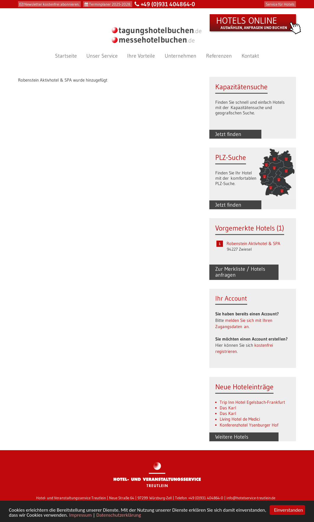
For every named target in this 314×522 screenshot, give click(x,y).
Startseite (66, 56)
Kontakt (250, 56)
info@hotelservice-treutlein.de (250, 498)
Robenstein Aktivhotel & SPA (253, 243)
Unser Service (102, 56)
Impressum (80, 516)
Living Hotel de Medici (240, 419)
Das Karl (228, 408)
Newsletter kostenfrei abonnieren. (51, 4)
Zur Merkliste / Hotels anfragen (240, 272)
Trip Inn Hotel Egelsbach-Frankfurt (252, 402)
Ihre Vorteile (141, 56)
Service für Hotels (280, 4)
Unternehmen (180, 56)
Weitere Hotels (231, 437)
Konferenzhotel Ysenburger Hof (249, 425)
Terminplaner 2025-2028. (110, 4)
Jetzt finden (228, 134)
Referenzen (219, 56)
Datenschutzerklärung (118, 516)
